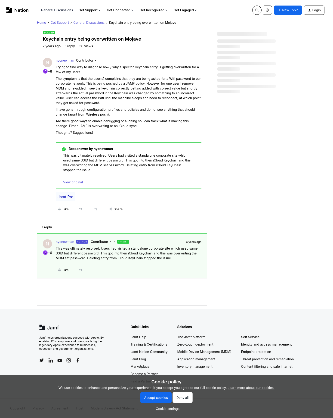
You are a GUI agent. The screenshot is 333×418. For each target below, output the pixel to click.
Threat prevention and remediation (267, 359)
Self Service (250, 337)
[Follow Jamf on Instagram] (68, 360)
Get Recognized (154, 10)
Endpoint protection (256, 352)
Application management (196, 359)
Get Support (90, 10)
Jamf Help (138, 337)
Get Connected (120, 10)
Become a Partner (144, 374)
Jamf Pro (65, 196)
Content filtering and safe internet (267, 366)
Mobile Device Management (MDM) (204, 352)
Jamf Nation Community (149, 352)
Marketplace (140, 366)
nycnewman (65, 60)
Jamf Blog (138, 359)
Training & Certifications (149, 344)
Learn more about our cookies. (251, 388)
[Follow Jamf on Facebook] (77, 360)
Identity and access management (266, 344)
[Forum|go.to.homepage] (17, 10)
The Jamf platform (191, 337)
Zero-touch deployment (195, 344)
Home (41, 22)
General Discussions (57, 10)
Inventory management (195, 366)
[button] (288, 10)
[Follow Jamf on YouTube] (59, 360)
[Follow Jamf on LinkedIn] (50, 360)
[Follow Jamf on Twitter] (41, 360)
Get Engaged (185, 10)
